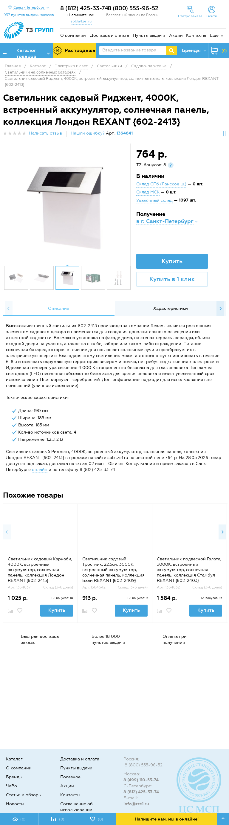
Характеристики (170, 308)
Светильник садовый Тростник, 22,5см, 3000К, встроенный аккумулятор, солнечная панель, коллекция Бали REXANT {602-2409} (113, 569)
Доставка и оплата (109, 35)
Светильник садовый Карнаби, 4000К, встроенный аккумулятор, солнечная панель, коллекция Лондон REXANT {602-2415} (40, 569)
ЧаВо (11, 786)
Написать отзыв (45, 133)
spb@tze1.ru (81, 21)
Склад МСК (148, 192)
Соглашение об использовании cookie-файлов (76, 809)
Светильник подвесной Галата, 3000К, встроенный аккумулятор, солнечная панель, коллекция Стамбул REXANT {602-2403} (189, 569)
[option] (67, 206)
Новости (15, 803)
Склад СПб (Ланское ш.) (161, 184)
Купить (172, 261)
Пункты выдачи (149, 35)
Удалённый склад (154, 200)
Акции (176, 35)
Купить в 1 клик (172, 279)
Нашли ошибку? (88, 133)
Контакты (196, 35)
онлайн (39, 469)
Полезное (70, 777)
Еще (214, 35)
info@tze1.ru (136, 803)
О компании (73, 35)
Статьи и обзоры (23, 794)
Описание (58, 308)
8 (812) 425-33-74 (84, 8)
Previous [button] (9, 308)
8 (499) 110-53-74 (141, 780)
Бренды (14, 777)
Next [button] (220, 308)
